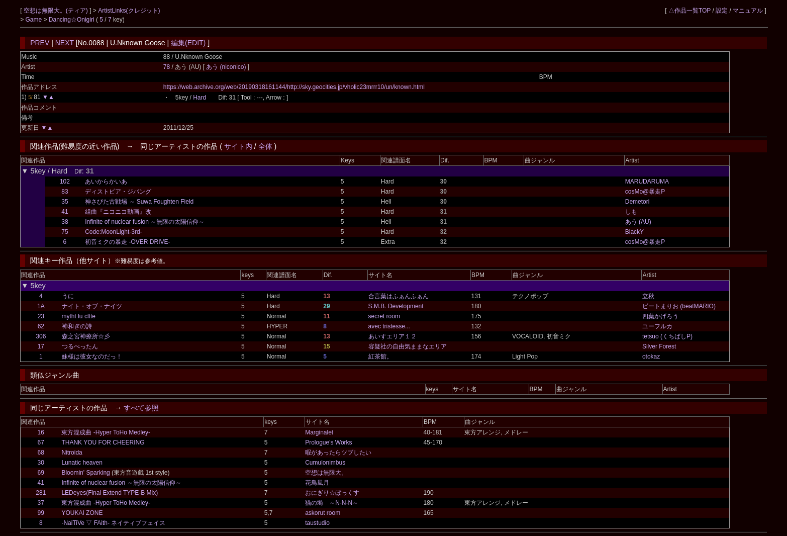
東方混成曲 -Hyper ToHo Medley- (105, 432)
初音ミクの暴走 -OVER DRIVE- (127, 241)
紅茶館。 (380, 356)
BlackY (634, 231)
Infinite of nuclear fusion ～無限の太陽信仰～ (145, 221)
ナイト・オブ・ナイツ (92, 306)
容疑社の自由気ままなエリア (407, 346)
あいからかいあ (106, 181)
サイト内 (238, 146)
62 (41, 326)
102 (65, 181)
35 (64, 201)
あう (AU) (638, 221)
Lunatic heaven (81, 462)
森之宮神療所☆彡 (86, 336)
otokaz (651, 356)
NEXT (64, 43)
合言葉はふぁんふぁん (398, 296)
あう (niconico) (227, 66)
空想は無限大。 (326, 472)
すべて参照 (141, 408)
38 (64, 221)
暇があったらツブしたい (338, 452)
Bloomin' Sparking (85, 472)
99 (41, 512)
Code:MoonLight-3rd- (113, 231)
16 (41, 432)
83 (64, 191)
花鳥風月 (317, 482)
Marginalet (319, 432)
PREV (39, 43)
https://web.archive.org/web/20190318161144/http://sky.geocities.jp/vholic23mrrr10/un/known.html (294, 87)
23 (41, 316)
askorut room (322, 512)
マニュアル (748, 10)
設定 (722, 10)
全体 (265, 146)
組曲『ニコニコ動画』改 (118, 211)
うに (68, 296)
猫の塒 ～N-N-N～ (331, 502)
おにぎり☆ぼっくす (332, 492)
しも (631, 211)
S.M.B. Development (396, 306)
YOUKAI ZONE (82, 512)
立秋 (648, 296)
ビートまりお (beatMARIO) (679, 306)
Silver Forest (659, 346)
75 (64, 231)
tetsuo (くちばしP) (667, 336)
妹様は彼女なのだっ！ (92, 356)
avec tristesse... (389, 326)
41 (64, 211)
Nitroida (71, 452)
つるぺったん (80, 346)
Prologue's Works (328, 442)
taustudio (317, 522)
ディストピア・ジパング (118, 191)
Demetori (637, 201)
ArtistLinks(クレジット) (129, 10)
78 (166, 66)
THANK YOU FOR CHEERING (102, 442)
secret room (384, 316)
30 (41, 462)
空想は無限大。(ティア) (56, 10)
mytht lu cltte (78, 316)
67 (41, 442)
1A (41, 306)
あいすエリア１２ (392, 336)
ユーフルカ (657, 326)
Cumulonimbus (325, 462)
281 (41, 492)
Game (35, 19)
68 (41, 452)
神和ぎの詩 (77, 326)
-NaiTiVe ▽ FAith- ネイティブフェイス (113, 522)
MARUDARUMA (647, 181)
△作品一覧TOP (689, 10)
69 (41, 472)
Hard (199, 97)
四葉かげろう (660, 316)
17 (41, 346)
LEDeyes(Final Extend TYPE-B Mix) (109, 492)
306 (41, 336)
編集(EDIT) (188, 43)
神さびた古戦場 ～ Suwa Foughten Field (139, 201)
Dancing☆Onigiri (72, 19)
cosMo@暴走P (645, 191)
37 (41, 502)
